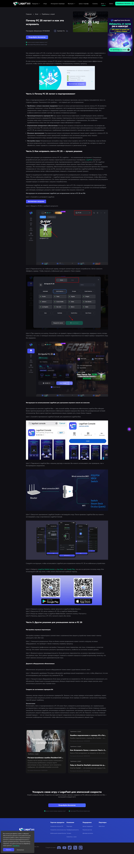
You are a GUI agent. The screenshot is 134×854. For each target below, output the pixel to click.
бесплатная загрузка (76, 84)
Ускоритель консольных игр (58, 829)
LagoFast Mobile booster (46, 569)
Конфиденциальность (73, 829)
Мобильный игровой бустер (58, 833)
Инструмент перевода (58, 3)
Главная (29, 14)
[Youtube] (64, 848)
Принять (8, 849)
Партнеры (69, 826)
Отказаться (20, 849)
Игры (45, 3)
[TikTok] (70, 848)
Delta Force (102, 826)
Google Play (71, 569)
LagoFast (89, 160)
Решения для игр (87, 829)
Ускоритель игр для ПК (56, 826)
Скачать (95, 3)
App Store (60, 569)
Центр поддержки (88, 826)
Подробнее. (16, 845)
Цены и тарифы (84, 3)
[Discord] (59, 848)
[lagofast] (22, 3)
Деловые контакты (88, 833)
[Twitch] (81, 848)
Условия (69, 833)
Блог (36, 14)
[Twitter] (75, 848)
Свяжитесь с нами (72, 836)
